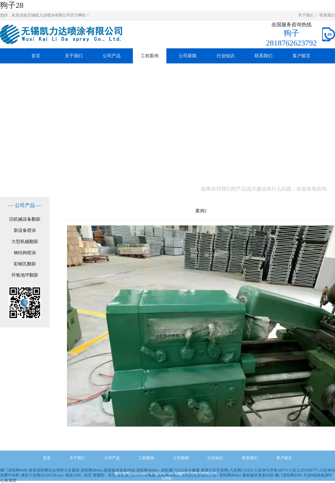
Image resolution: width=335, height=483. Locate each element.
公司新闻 (188, 55)
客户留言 (301, 55)
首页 (35, 55)
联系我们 (327, 15)
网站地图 (122, 477)
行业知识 (225, 55)
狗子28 (11, 5)
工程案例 (150, 55)
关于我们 (306, 15)
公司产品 (112, 55)
